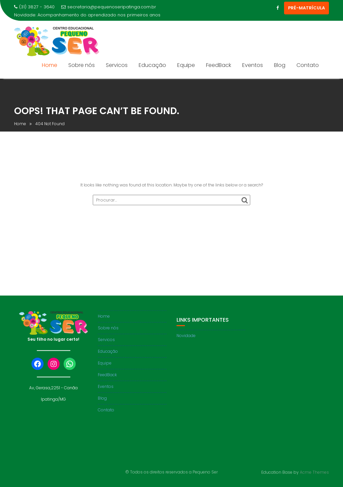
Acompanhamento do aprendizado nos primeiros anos (99, 15)
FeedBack (218, 65)
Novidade (186, 339)
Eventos (252, 65)
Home (49, 65)
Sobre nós (81, 65)
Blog (279, 65)
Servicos (117, 65)
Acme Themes (314, 472)
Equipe (186, 65)
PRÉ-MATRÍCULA (306, 8)
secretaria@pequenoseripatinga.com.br (108, 7)
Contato (307, 65)
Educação (152, 65)
